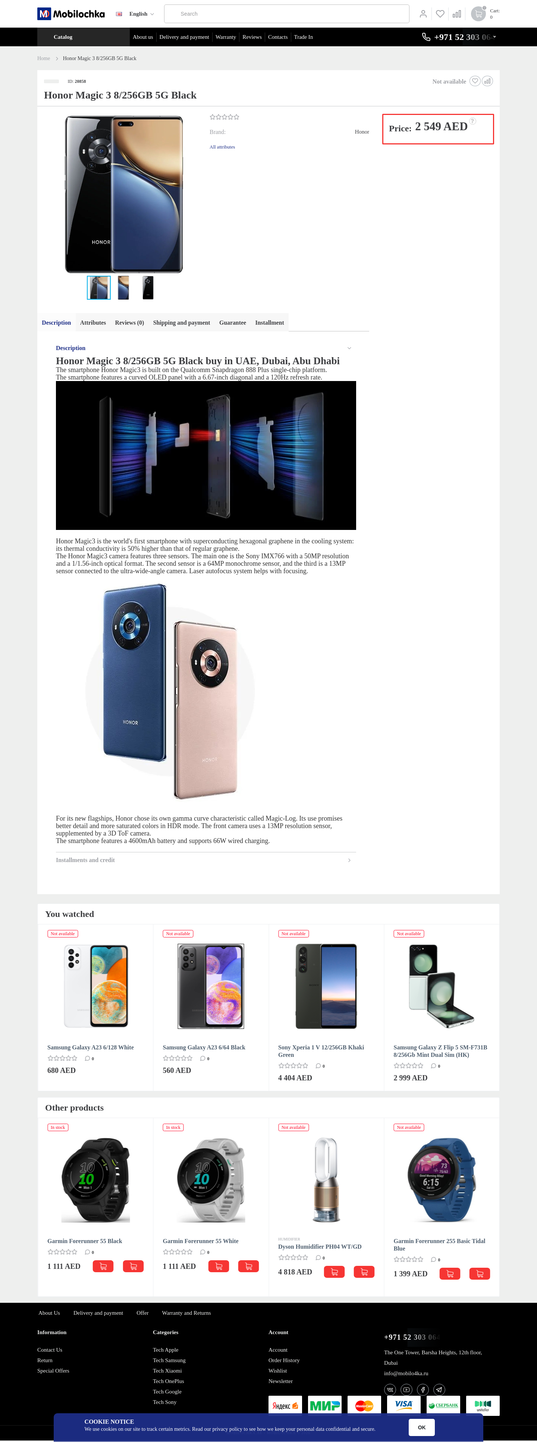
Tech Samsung (169, 1362)
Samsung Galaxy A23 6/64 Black (204, 1049)
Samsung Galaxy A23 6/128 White (90, 1049)
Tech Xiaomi (167, 1372)
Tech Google (167, 1393)
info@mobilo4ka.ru (406, 1375)
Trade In (303, 37)
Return (45, 1362)
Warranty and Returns (186, 1314)
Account (278, 1351)
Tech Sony (165, 1404)
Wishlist (277, 1372)
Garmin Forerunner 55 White (201, 1242)
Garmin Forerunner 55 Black (84, 1242)
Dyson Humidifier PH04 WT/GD (320, 1248)
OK (422, 1427)
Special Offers (53, 1372)
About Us (49, 1314)
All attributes (222, 146)
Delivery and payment (184, 37)
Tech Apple (166, 1351)
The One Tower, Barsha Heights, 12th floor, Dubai (433, 1359)
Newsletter (280, 1383)
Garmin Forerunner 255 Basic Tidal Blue (440, 1246)
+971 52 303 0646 (414, 1339)
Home (43, 58)
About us (143, 37)
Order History (284, 1362)
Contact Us (49, 1351)
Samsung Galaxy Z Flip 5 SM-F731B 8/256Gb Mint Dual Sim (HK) (440, 1052)
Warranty (226, 37)
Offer (142, 1314)
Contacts (278, 37)
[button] (122, 195)
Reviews (252, 37)
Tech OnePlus (168, 1383)
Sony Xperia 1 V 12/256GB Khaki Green (321, 1052)
